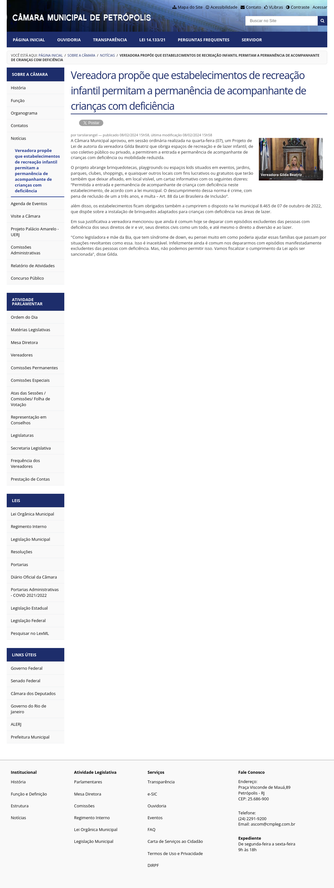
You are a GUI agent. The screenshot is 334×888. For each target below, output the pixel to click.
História (18, 779)
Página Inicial (29, 40)
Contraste (300, 7)
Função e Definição (29, 791)
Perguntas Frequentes (203, 40)
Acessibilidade (224, 7)
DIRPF (153, 862)
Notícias (107, 55)
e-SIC (152, 791)
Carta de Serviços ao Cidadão (175, 838)
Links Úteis (25, 652)
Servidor (252, 40)
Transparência (110, 40)
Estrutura (20, 802)
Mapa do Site (190, 7)
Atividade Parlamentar (28, 300)
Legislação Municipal (94, 838)
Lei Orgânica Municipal (95, 826)
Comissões (84, 802)
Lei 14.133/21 (152, 40)
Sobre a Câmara (81, 55)
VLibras (276, 7)
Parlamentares (88, 779)
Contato (253, 7)
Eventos (155, 814)
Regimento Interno (92, 814)
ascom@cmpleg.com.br (273, 821)
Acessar (320, 7)
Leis (17, 498)
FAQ (151, 826)
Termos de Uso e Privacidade (175, 850)
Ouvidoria (69, 40)
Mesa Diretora (87, 791)
